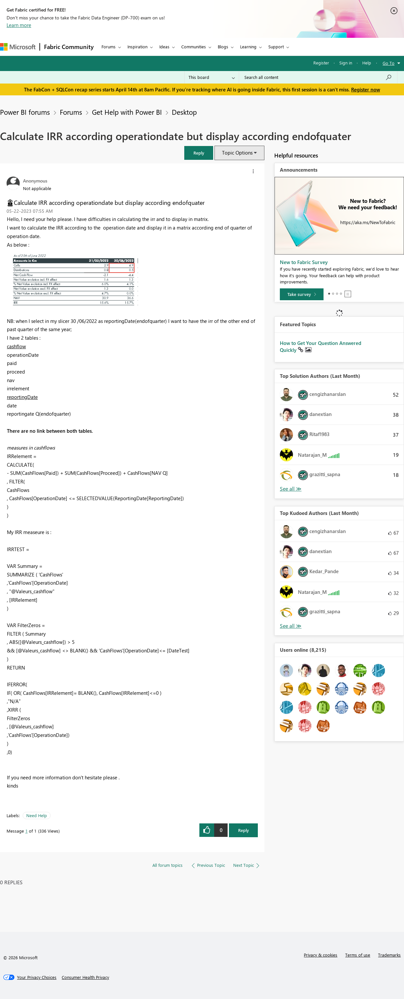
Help (366, 62)
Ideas (164, 46)
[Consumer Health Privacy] (85, 977)
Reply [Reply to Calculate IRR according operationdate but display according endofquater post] (243, 830)
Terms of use (357, 955)
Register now (365, 89)
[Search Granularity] (212, 77)
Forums (108, 46)
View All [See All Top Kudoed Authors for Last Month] (291, 626)
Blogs (223, 46)
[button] (198, 152)
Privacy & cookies (320, 955)
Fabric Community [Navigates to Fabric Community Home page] (69, 47)
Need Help (36, 815)
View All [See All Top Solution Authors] (291, 489)
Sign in (345, 62)
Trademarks (389, 955)
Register (321, 62)
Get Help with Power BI (127, 111)
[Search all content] (318, 77)
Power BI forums (25, 111)
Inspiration (137, 46)
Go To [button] (388, 63)
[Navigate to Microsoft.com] (17, 47)
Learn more (19, 25)
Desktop (184, 111)
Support (276, 46)
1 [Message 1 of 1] (26, 831)
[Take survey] (302, 294)
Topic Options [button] (237, 152)
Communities (193, 46)
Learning (248, 46)
